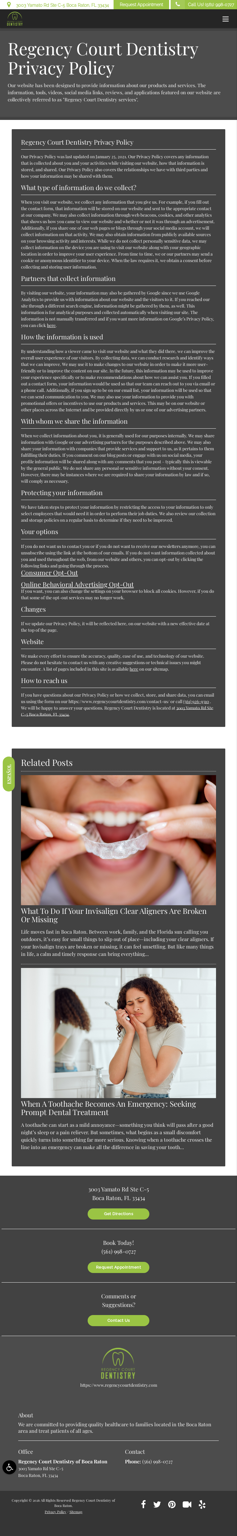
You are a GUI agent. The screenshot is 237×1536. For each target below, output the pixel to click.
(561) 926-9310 (196, 701)
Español (9, 774)
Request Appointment (141, 4)
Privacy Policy (55, 1511)
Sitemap (75, 1511)
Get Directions (118, 1213)
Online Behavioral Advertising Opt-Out (77, 584)
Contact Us (118, 1320)
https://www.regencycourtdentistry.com (118, 1385)
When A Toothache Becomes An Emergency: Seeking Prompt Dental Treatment (108, 1107)
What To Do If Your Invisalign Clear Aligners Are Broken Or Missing (114, 915)
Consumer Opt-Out (49, 572)
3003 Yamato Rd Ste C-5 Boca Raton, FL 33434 (58, 4)
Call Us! (202, 4)
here (51, 325)
